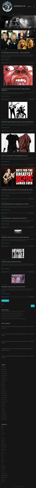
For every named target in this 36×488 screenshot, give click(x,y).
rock (2, 464)
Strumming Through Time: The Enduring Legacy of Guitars (15, 204)
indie (2, 455)
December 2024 (4, 395)
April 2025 (3, 388)
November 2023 (4, 419)
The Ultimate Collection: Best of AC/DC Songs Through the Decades (16, 189)
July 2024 (3, 404)
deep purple (3, 449)
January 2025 (3, 393)
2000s (2, 427)
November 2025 (4, 375)
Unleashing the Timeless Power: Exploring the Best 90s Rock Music (13, 311)
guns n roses (3, 453)
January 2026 (3, 371)
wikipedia (3, 481)
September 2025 (4, 378)
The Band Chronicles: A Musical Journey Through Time (14, 218)
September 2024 (4, 401)
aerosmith (3, 433)
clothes (2, 442)
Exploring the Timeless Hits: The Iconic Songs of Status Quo (15, 237)
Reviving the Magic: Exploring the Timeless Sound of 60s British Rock (17, 121)
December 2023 (4, 417)
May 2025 (3, 386)
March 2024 (3, 412)
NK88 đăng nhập (4, 348)
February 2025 (4, 391)
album (2, 434)
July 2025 (3, 382)
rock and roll (3, 466)
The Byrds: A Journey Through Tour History (11, 261)
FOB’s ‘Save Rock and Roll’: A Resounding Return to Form (14, 155)
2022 (2, 429)
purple (2, 462)
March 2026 (3, 367)
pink (2, 458)
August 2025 (3, 380)
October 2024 (3, 399)
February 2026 (4, 369)
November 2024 (4, 397)
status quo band (4, 473)
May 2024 (3, 408)
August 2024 (3, 402)
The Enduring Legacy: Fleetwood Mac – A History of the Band (15, 52)
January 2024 (3, 415)
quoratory (32, 62)
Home (13, 14)
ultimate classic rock (4, 475)
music (2, 457)
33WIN (2, 333)
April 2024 (3, 410)
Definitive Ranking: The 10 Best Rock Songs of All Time (10, 316)
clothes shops (3, 444)
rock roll (2, 471)
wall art (2, 479)
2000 (2, 425)
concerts (2, 447)
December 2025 (4, 373)
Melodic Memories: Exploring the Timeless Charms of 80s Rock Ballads (13, 318)
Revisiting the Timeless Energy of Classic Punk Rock (13, 286)
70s (2, 431)
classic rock (3, 438)
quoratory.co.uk (19, 6)
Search (2, 304)
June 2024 (3, 406)
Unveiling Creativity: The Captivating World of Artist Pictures (12, 313)
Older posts (5, 300)
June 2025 (3, 384)
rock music (3, 468)
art (1, 436)
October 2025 (3, 377)
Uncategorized (4, 50)
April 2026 (3, 366)
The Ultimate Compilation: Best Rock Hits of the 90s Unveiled (12, 314)
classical (2, 440)
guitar (2, 451)
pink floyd (3, 460)
